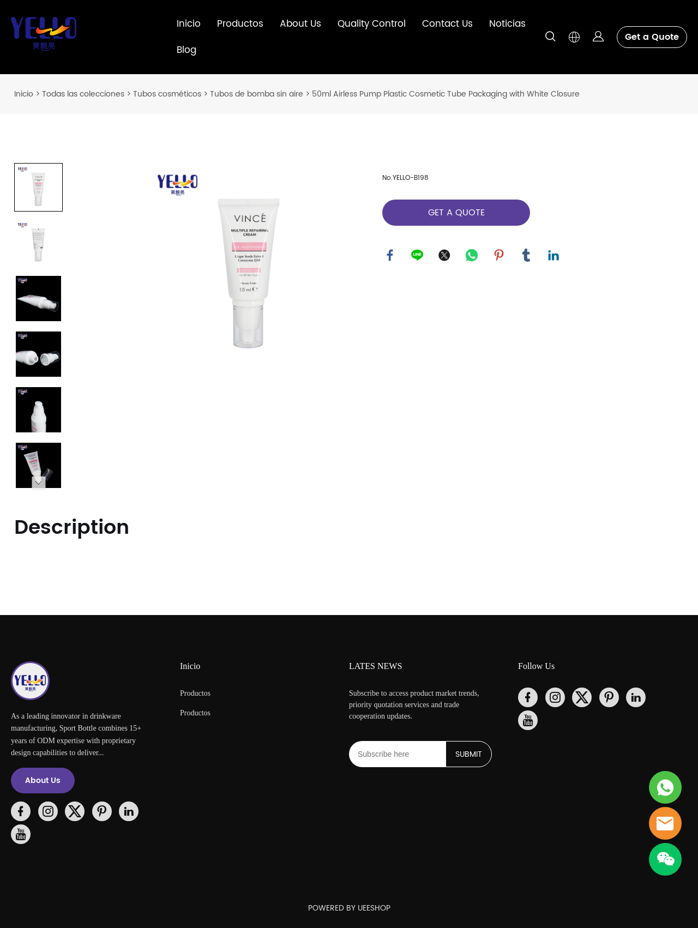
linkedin (554, 256)
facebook (390, 256)
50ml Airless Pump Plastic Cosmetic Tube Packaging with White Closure (446, 94)
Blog (186, 50)
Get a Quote (652, 37)
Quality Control (372, 24)
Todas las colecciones (83, 94)
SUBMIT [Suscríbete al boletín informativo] (468, 754)
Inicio (189, 24)
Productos (240, 24)
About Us (300, 24)
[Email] (397, 754)
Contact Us (447, 24)
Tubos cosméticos (167, 94)
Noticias (507, 24)
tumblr (527, 256)
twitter (445, 256)
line (418, 256)
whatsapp (472, 256)
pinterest (499, 256)
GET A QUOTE (456, 213)
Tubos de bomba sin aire (256, 94)
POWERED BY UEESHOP (349, 908)
